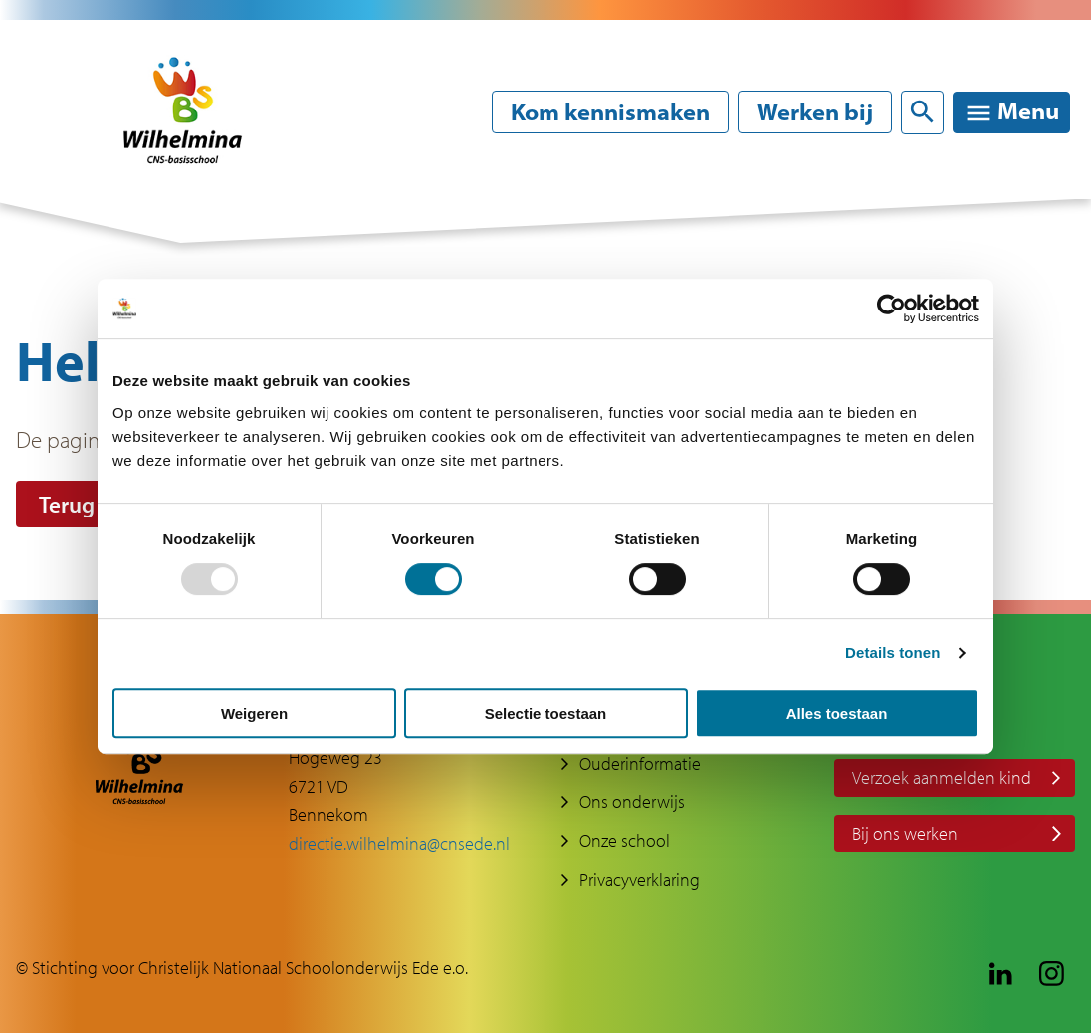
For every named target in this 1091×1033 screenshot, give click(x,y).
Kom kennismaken (610, 112)
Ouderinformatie (640, 763)
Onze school (624, 840)
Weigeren (254, 713)
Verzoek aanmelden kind (941, 777)
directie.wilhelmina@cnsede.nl (399, 843)
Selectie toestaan (546, 713)
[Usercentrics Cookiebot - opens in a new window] (891, 308)
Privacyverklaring (639, 879)
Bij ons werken (905, 833)
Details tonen (892, 652)
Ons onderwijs (632, 801)
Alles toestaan (837, 713)
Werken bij (815, 112)
